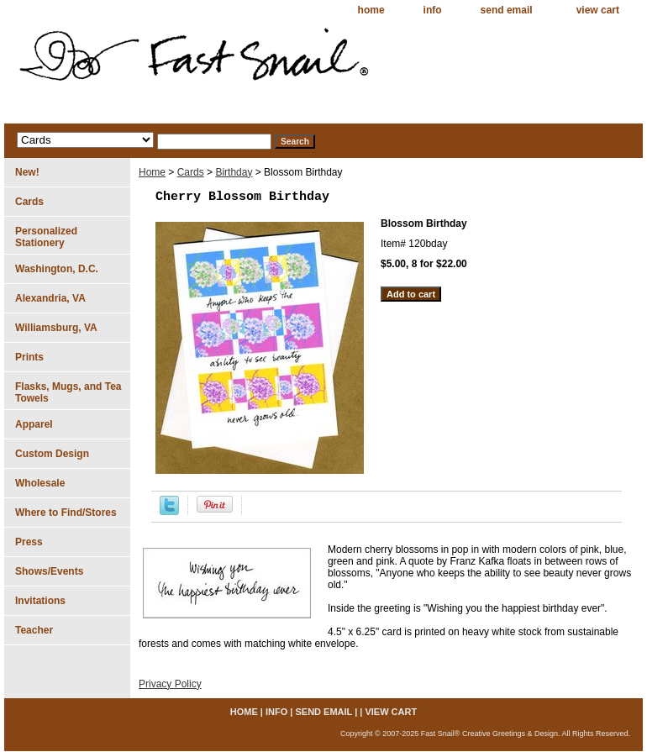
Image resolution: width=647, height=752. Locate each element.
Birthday (233, 172)
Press (29, 542)
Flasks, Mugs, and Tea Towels (68, 392)
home (371, 10)
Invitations (40, 601)
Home (152, 172)
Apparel (34, 424)
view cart (597, 10)
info (432, 10)
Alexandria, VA (50, 298)
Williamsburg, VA (56, 328)
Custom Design (52, 454)
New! (27, 172)
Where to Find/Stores (66, 512)
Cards (190, 172)
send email (507, 10)
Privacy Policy (170, 684)
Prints (29, 357)
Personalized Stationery (46, 237)
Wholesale (40, 483)
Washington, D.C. (56, 269)
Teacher (34, 630)
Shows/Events (49, 571)
